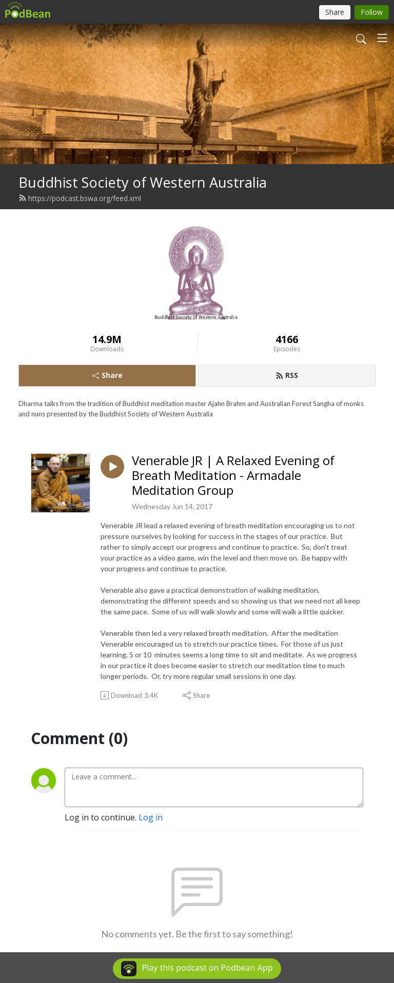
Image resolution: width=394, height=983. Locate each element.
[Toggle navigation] (382, 38)
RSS (286, 375)
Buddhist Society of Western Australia (142, 182)
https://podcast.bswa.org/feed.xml (79, 198)
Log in (151, 817)
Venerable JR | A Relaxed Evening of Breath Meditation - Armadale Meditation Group (233, 475)
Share (107, 375)
